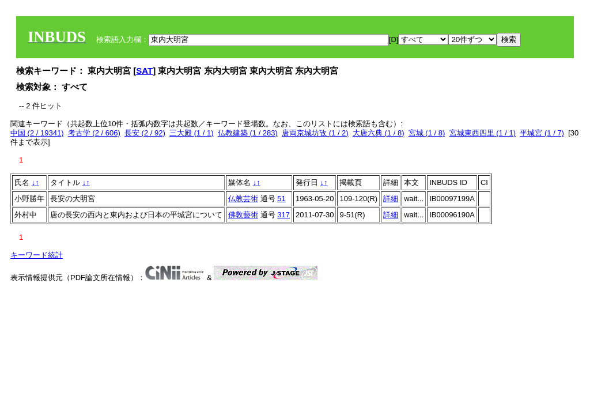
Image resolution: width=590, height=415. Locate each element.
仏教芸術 (243, 198)
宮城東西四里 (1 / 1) (482, 133)
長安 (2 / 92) (144, 133)
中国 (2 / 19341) (37, 133)
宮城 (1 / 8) (427, 133)
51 (281, 198)
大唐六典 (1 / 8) (378, 133)
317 (283, 214)
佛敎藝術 (243, 214)
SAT (144, 71)
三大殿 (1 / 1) (191, 133)
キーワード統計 (36, 255)
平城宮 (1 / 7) (542, 133)
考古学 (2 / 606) (94, 133)
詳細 (390, 198)
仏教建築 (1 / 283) (248, 133)
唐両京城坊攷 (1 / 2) (315, 133)
